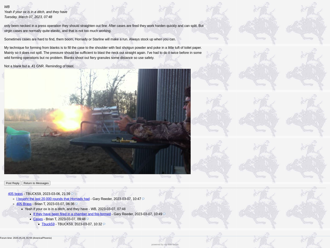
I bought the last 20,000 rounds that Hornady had (53, 199)
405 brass (15, 194)
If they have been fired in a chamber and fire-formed (72, 214)
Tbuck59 (48, 224)
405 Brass (24, 204)
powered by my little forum (165, 244)
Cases (38, 219)
